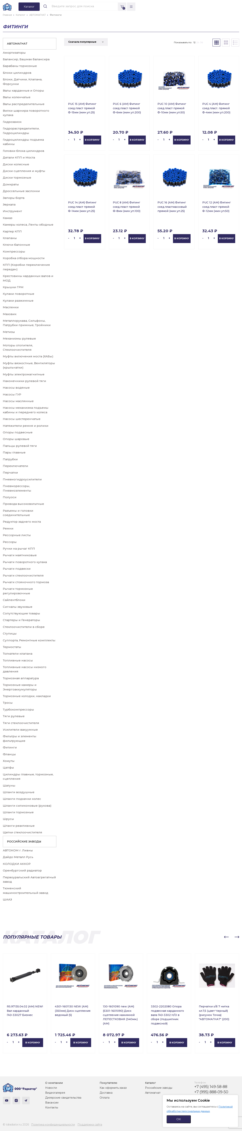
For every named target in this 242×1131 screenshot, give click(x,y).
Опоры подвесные (18, 432)
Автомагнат (153, 1092)
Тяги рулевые (14, 716)
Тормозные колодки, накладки (27, 696)
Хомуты (9, 761)
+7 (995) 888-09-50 (211, 1092)
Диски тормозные (17, 177)
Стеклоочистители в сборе (24, 627)
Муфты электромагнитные (23, 374)
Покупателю (108, 1083)
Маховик (9, 314)
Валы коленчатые (16, 97)
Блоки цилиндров (17, 73)
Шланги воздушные (18, 792)
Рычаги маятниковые (20, 555)
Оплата (104, 1097)
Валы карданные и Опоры (23, 90)
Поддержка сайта (90, 1124)
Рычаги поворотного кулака (25, 562)
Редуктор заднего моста (22, 521)
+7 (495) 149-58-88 (210, 1086)
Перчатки (10, 472)
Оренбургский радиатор (22, 870)
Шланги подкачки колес (22, 799)
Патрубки (10, 459)
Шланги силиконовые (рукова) (27, 805)
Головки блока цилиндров (23, 151)
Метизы (9, 332)
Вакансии (51, 1102)
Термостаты (12, 647)
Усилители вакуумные (20, 729)
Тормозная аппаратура (21, 678)
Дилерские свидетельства (63, 1097)
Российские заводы (158, 1087)
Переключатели (15, 466)
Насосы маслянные (18, 401)
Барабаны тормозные (20, 66)
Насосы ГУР (12, 394)
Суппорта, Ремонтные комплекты (29, 640)
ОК (178, 1119)
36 (201, 42)
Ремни (8, 528)
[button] (226, 937)
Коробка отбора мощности (24, 258)
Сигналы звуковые (17, 607)
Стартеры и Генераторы (21, 620)
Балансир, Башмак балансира (26, 59)
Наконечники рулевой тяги (24, 381)
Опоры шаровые (16, 439)
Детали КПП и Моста (19, 157)
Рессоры (10, 542)
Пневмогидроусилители (22, 479)
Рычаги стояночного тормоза (26, 582)
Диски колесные (16, 164)
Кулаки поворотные (18, 294)
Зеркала (9, 204)
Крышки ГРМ (13, 287)
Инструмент (12, 211)
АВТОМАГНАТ (17, 43)
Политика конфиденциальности (53, 1124)
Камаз (7, 218)
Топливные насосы (18, 660)
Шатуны (9, 785)
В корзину (92, 139)
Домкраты (11, 184)
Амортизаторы (14, 52)
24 (197, 42)
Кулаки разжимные (18, 300)
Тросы (8, 702)
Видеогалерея (55, 1092)
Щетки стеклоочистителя (22, 832)
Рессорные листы (17, 535)
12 (194, 42)
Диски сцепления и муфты (24, 171)
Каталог (150, 1083)
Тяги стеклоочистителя (21, 723)
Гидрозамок (12, 122)
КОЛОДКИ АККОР (17, 864)
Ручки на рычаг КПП (19, 548)
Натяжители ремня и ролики (25, 425)
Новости (51, 1087)
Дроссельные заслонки (21, 191)
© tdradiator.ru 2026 (16, 1124)
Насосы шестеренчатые (21, 419)
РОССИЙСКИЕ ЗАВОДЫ (24, 841)
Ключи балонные (16, 244)
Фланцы (9, 754)
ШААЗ (7, 899)
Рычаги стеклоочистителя (23, 575)
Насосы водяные (16, 387)
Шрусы (8, 819)
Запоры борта (13, 198)
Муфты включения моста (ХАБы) (28, 356)
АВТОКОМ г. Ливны (18, 850)
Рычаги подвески (17, 568)
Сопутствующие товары (21, 613)
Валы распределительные (23, 104)
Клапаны (10, 238)
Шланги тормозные (18, 812)
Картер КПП (12, 231)
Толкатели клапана (17, 653)
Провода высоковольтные (23, 504)
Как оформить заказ (113, 1087)
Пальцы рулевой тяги (20, 446)
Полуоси (9, 497)
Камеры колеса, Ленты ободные (28, 224)
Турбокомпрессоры (18, 709)
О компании (54, 1083)
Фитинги (10, 747)
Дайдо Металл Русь (18, 857)
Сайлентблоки (14, 600)
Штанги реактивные (19, 825)
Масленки (11, 307)
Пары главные (14, 452)
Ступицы (10, 633)
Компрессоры (14, 251)
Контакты (51, 1107)
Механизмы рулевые (19, 338)
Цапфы (8, 767)
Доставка (106, 1092)
